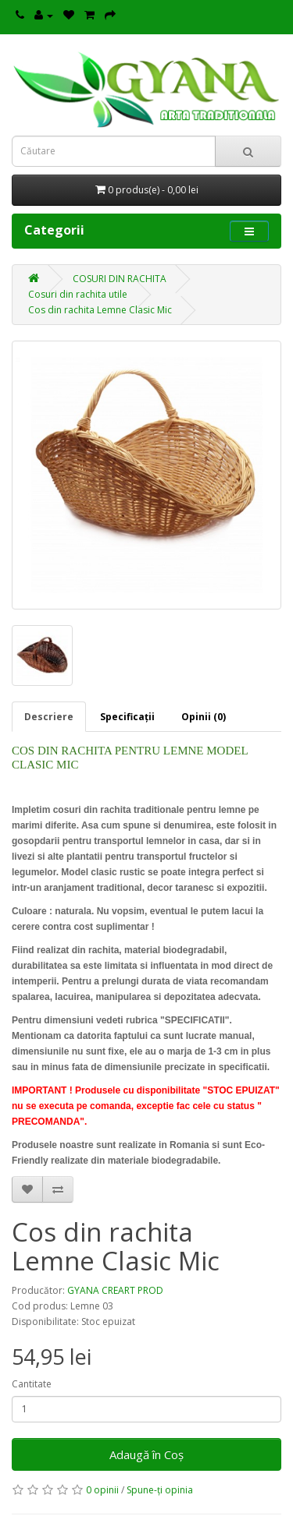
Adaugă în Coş (146, 1454)
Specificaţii (127, 716)
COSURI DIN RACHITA (119, 278)
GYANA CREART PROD (115, 1290)
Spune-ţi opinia (160, 1489)
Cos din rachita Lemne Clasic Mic (100, 309)
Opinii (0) (203, 716)
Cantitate (32, 1383)
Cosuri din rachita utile (77, 294)
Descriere (48, 716)
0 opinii (102, 1489)
